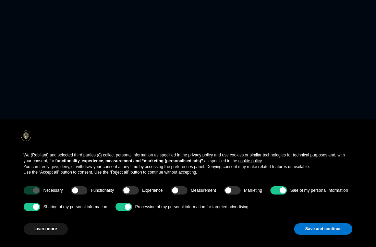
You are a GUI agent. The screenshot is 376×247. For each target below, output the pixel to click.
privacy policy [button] (200, 155)
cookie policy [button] (250, 160)
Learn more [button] (46, 228)
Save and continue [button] (323, 228)
